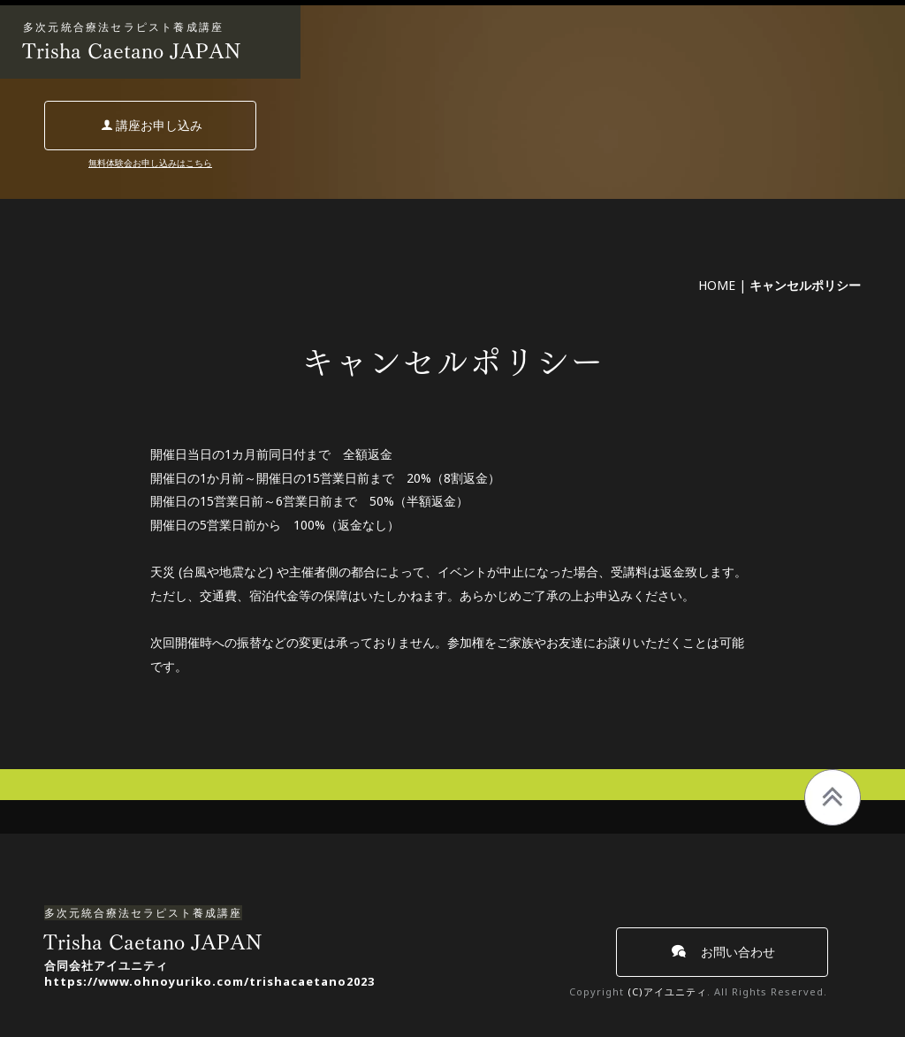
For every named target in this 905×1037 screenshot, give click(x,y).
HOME (716, 285)
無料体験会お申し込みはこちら (150, 163)
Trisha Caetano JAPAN (131, 51)
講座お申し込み (151, 125)
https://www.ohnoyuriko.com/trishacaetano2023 (209, 981)
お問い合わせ (723, 951)
